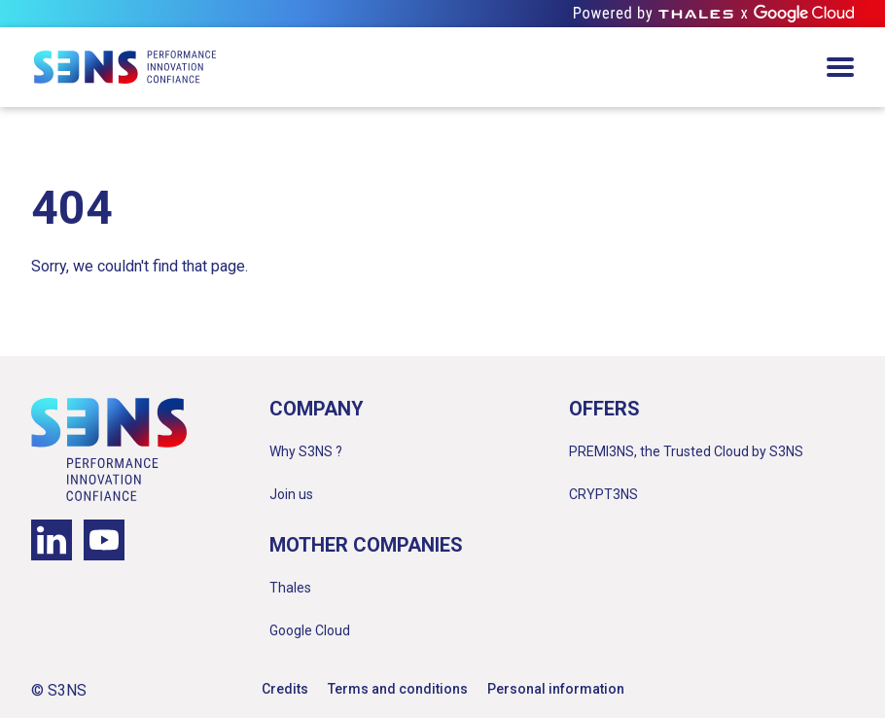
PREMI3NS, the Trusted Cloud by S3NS (686, 451)
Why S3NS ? (305, 451)
